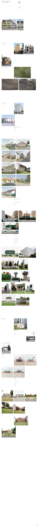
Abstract (15, 334)
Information (19, 2)
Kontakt (19, 3)
